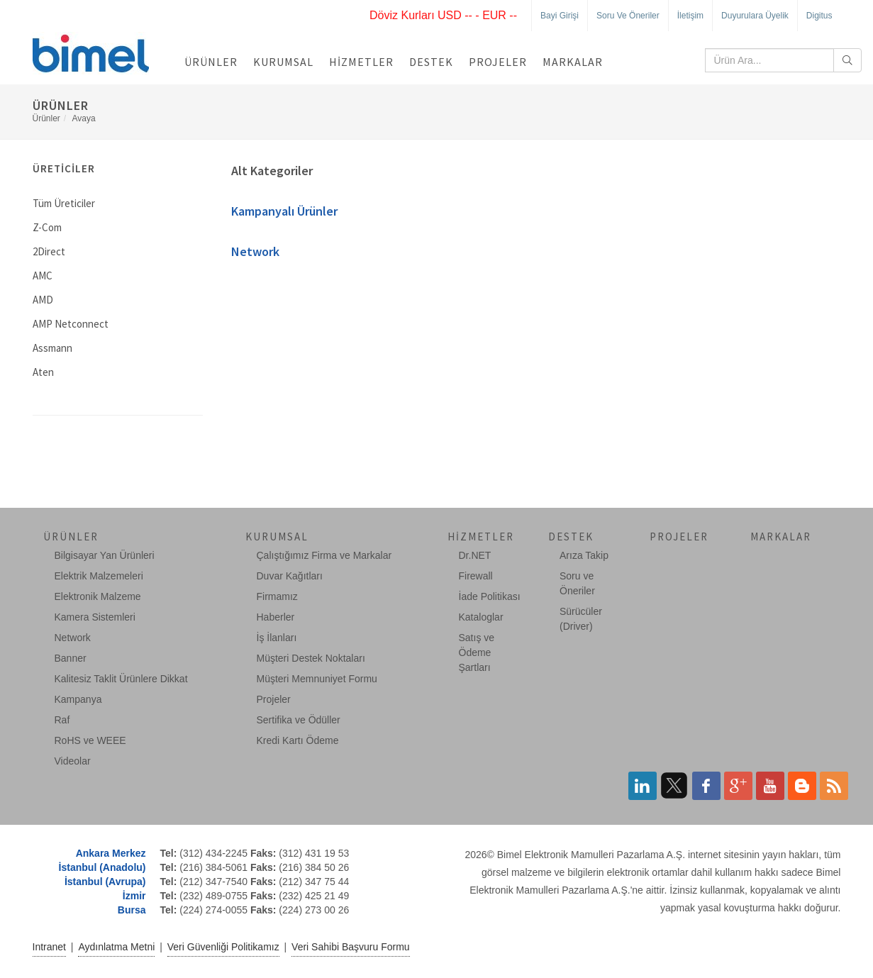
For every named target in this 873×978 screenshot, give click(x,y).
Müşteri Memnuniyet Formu (317, 678)
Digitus (819, 16)
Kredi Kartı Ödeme (298, 740)
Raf (62, 720)
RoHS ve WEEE (90, 740)
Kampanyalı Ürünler (284, 211)
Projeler (498, 62)
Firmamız (277, 596)
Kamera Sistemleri (95, 617)
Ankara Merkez (111, 853)
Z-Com (47, 227)
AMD (43, 299)
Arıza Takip (584, 555)
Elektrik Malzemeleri (99, 576)
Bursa (132, 910)
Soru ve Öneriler (628, 16)
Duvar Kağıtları (290, 576)
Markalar (573, 62)
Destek (431, 62)
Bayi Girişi (559, 16)
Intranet (49, 946)
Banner (71, 658)
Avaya (84, 118)
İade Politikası (490, 596)
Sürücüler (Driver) (581, 619)
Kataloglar (481, 617)
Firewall (476, 576)
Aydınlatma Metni (116, 946)
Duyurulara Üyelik (755, 16)
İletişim (690, 16)
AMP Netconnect (71, 323)
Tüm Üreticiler (64, 203)
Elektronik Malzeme (98, 596)
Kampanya (78, 699)
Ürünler (211, 62)
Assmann (52, 348)
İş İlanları (277, 637)
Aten (43, 372)
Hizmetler (361, 62)
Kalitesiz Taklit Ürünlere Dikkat (121, 678)
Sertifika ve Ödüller (298, 720)
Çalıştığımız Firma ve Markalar (324, 555)
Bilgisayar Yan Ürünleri (105, 555)
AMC (42, 275)
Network (255, 251)
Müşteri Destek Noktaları (311, 658)
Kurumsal (283, 62)
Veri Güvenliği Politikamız (223, 946)
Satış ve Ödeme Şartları (477, 652)
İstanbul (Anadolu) (102, 867)
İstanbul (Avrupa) (105, 881)
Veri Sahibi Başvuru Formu (350, 946)
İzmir (134, 895)
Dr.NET (475, 555)
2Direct (49, 251)
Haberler (276, 617)
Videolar (73, 761)
